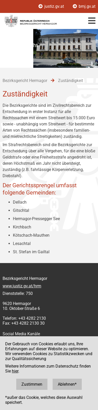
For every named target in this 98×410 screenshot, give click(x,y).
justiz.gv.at (51, 6)
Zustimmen (31, 384)
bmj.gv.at (84, 6)
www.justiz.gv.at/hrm (22, 286)
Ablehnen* (67, 384)
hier (15, 371)
